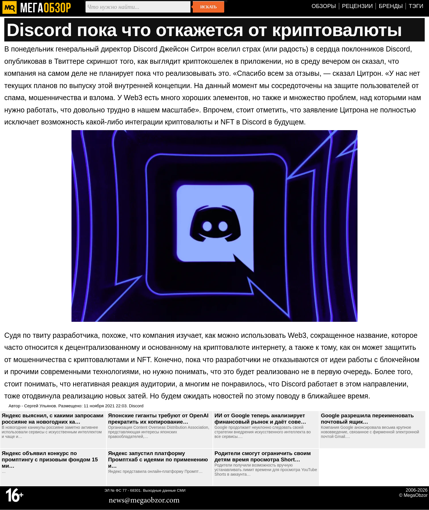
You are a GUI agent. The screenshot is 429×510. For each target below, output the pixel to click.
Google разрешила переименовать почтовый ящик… (367, 418)
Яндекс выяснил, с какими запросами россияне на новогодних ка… (53, 418)
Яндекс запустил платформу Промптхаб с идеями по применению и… (158, 459)
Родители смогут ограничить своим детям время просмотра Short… (262, 456)
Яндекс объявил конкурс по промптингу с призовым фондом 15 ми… (50, 459)
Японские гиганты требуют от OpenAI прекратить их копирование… (158, 418)
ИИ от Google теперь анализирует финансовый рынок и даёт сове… (260, 418)
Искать (208, 7)
